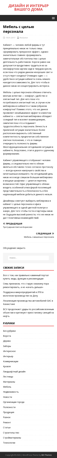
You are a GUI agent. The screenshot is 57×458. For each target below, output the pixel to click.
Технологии (9, 442)
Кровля (7, 366)
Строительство (11, 432)
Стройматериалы (12, 437)
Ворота (7, 335)
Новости (7, 397)
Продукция (8, 412)
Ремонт (7, 422)
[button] (52, 18)
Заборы (7, 346)
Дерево (7, 340)
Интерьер (8, 356)
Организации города (13, 402)
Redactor (24, 37)
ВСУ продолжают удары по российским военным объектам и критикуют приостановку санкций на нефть (28, 313)
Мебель (7, 386)
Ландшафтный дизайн (14, 371)
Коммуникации (10, 361)
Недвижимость (11, 391)
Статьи (6, 427)
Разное (6, 417)
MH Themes (46, 455)
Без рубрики (9, 330)
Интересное (9, 351)
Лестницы (8, 376)
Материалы (9, 381)
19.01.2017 (10, 37)
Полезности (9, 407)
